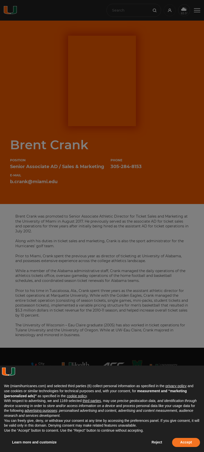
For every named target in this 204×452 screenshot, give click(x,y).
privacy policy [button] (175, 386)
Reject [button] (156, 442)
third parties (92, 401)
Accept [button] (186, 442)
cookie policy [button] (77, 396)
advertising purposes (41, 411)
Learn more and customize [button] (34, 442)
